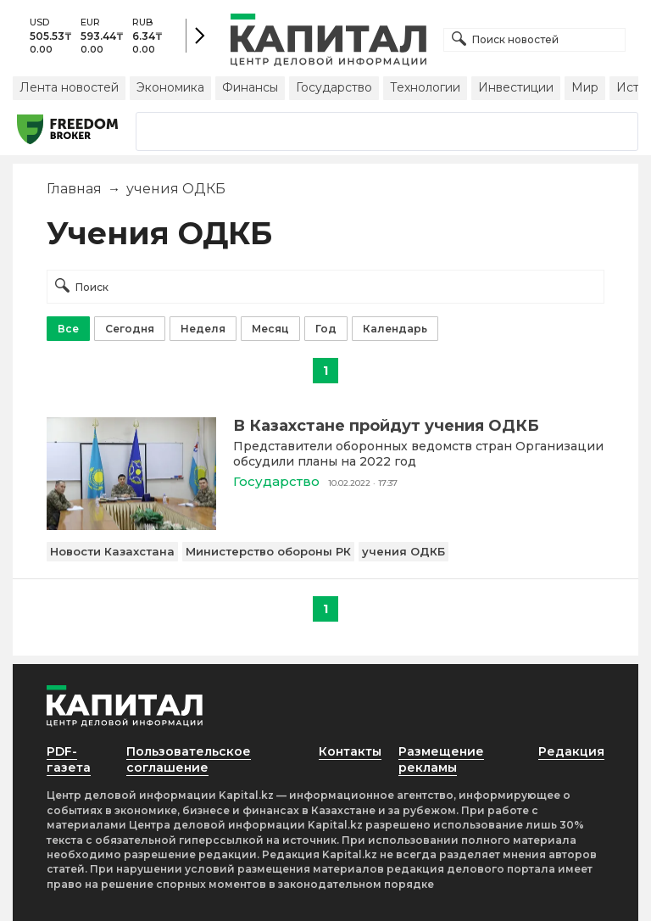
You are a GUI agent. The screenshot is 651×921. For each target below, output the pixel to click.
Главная (74, 189)
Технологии (425, 87)
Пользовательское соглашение (188, 759)
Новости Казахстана (112, 551)
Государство (334, 87)
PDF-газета (69, 759)
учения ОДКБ (403, 551)
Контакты (350, 751)
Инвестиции (516, 87)
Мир (584, 87)
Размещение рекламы (441, 759)
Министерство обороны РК (268, 551)
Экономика (170, 87)
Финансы (250, 87)
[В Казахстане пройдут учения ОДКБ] (131, 525)
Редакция (571, 751)
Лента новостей (69, 87)
